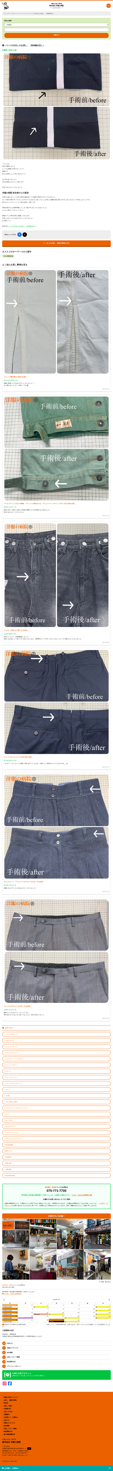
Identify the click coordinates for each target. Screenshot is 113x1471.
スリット (8, 1089)
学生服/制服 (9, 1145)
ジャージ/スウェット (12, 1053)
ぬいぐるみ (8, 1120)
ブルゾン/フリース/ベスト (13, 1139)
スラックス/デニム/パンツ (13, 1083)
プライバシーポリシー (14, 1366)
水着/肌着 (8, 1169)
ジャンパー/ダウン (11, 1065)
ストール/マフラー (11, 1077)
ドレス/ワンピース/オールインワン (16, 1108)
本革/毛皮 (8, 1163)
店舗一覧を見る (106, 1282)
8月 (24, 13)
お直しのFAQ (8, 1411)
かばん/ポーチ (9, 1040)
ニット (7, 1114)
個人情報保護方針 (9, 1434)
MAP (29, 1448)
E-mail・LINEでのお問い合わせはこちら (15, 1455)
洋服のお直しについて (11, 1397)
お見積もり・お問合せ (11, 1417)
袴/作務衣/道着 (10, 1175)
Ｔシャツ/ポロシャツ (12, 1034)
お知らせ (10, 1343)
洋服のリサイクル (12, 1348)
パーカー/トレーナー (12, 1132)
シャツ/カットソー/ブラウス (14, 1059)
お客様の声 (14, 13)
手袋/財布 (8, 1157)
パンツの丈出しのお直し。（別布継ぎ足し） (22, 226)
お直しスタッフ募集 (13, 1357)
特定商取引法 (11, 1361)
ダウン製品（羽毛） (11, 1102)
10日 (28, 13)
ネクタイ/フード (10, 1126)
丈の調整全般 (8, 256)
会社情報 (10, 1352)
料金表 (6, 1403)
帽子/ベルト (9, 1151)
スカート (8, 1071)
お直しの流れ (8, 1406)
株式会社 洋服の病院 (56, 6)
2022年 (20, 13)
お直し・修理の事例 (10, 1400)
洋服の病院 (6, 13)
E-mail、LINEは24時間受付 (13, 1294)
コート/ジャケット (11, 1046)
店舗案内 (6, 1414)
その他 (7, 1096)
